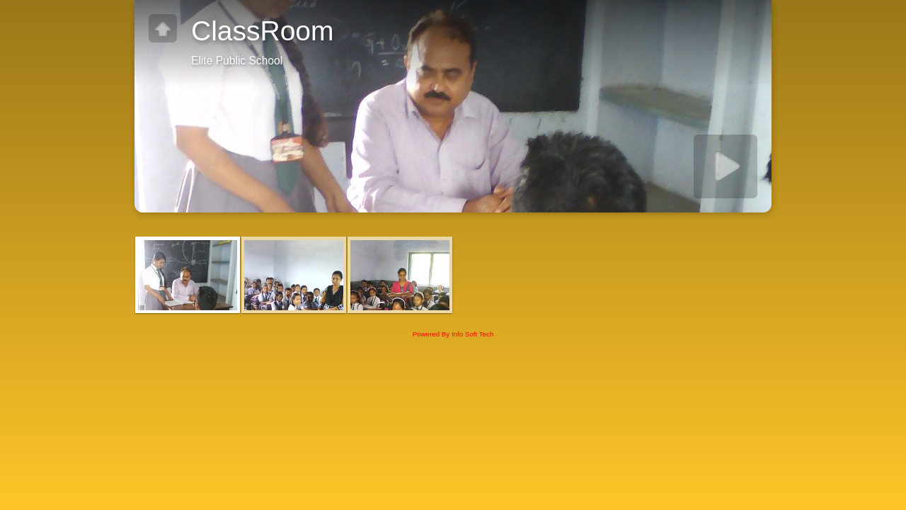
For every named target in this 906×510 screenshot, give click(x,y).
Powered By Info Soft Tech (453, 334)
